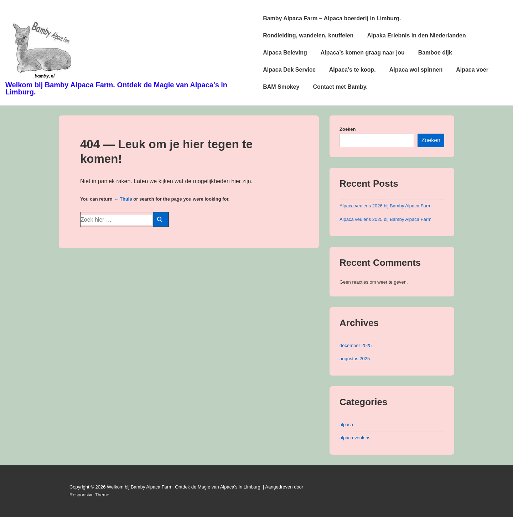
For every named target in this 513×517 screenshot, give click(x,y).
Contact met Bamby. (340, 87)
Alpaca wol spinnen (415, 70)
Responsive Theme (89, 494)
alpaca (346, 424)
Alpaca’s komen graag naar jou (363, 53)
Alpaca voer (472, 70)
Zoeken (348, 129)
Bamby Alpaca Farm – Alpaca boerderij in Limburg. (332, 18)
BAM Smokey (281, 87)
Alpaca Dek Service (289, 70)
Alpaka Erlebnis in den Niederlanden (416, 35)
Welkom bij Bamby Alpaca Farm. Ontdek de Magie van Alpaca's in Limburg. (116, 88)
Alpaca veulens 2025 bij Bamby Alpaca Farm (385, 219)
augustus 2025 (355, 358)
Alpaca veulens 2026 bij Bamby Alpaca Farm (385, 205)
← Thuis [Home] (123, 199)
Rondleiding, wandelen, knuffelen (308, 35)
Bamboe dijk (435, 53)
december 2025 (356, 345)
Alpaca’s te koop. (352, 70)
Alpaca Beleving (285, 53)
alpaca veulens (355, 437)
